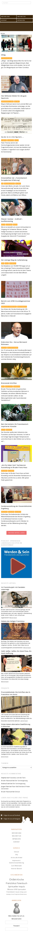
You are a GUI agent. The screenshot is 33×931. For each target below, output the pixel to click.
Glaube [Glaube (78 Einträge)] (17, 892)
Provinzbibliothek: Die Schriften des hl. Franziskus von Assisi (15, 693)
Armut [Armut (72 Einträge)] (12, 894)
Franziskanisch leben (7, 101)
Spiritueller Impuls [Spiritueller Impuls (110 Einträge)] (16, 886)
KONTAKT (4, 20)
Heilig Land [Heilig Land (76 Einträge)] (23, 892)
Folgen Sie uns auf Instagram (12, 818)
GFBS (2, 263)
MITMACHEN (21, 20)
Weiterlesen (13, 618)
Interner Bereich (16, 869)
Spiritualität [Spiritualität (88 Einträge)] (22, 889)
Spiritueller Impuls (6, 58)
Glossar (17, 792)
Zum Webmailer (16, 866)
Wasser (15, 224)
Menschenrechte (22, 306)
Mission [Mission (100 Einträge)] (10, 889)
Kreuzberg (4, 470)
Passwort (16, 926)
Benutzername (16, 919)
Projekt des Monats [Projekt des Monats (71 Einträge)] (19, 894)
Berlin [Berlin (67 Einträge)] (25, 894)
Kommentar (10, 140)
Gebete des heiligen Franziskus (12, 621)
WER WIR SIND (5, 16)
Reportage (9, 429)
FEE (2, 183)
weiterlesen (24, 721)
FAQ (16, 855)
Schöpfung (9, 224)
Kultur (16, 140)
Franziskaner (16, 9)
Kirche (6, 263)
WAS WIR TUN (21, 16)
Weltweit (16, 101)
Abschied (3, 347)
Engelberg (11, 511)
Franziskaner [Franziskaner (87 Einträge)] (11, 892)
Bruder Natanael (6, 781)
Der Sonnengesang (21, 781)
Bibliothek (4, 511)
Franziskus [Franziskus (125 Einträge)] (11, 883)
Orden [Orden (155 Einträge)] (13, 879)
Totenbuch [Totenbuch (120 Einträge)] (22, 883)
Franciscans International (8, 306)
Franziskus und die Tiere (17, 778)
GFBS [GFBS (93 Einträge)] (16, 889)
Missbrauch (13, 263)
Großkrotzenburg (9, 183)
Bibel (2, 386)
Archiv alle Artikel (16, 858)
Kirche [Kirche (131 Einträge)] (20, 879)
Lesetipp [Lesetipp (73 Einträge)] (8, 894)
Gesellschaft (8, 386)
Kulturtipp (11, 470)
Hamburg (3, 140)
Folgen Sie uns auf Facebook (12, 815)
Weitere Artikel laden (16, 533)
